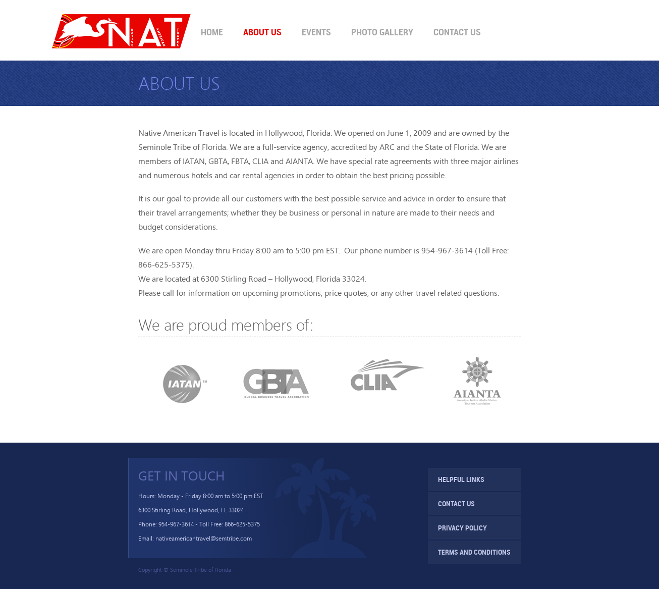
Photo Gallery (382, 32)
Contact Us (457, 32)
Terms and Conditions (474, 552)
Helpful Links (461, 479)
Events (316, 32)
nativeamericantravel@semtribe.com (203, 538)
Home (212, 32)
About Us (262, 32)
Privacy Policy (462, 527)
